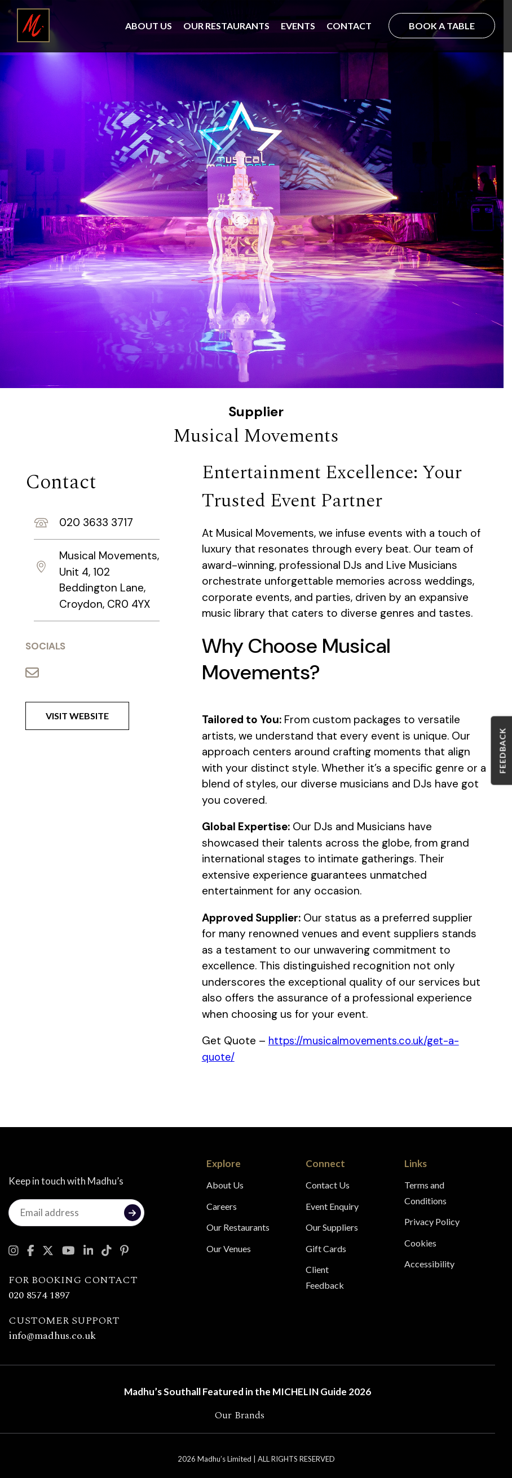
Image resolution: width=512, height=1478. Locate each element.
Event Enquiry (332, 1206)
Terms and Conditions (425, 1192)
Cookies (420, 1242)
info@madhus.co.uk (52, 1335)
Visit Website (77, 715)
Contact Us (328, 1184)
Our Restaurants (226, 25)
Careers (221, 1206)
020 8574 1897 (39, 1295)
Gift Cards (326, 1248)
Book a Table (442, 25)
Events (298, 25)
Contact (349, 25)
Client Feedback (325, 1277)
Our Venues (228, 1248)
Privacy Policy (432, 1221)
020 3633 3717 (96, 522)
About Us (148, 25)
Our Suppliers (332, 1227)
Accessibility (429, 1263)
